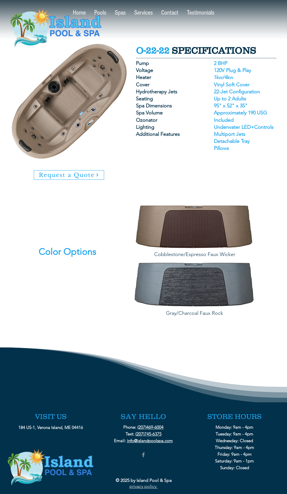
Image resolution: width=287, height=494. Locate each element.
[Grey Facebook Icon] (143, 455)
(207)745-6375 (148, 434)
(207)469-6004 (150, 427)
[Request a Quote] (69, 175)
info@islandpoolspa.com (150, 440)
